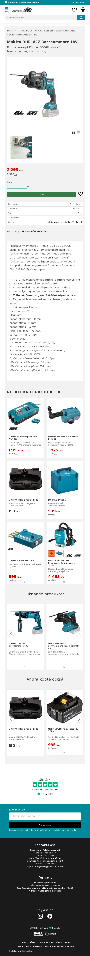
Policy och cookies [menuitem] (30, 946)
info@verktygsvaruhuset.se (49, 866)
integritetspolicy (69, 830)
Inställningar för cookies (21, 951)
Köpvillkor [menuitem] (63, 942)
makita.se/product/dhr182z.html (64, 222)
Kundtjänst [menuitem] (29, 942)
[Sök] (81, 17)
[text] (45, 170)
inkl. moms (80, 2)
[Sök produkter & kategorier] (45, 17)
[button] (8, 9)
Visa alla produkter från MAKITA (27, 231)
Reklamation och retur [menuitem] (59, 946)
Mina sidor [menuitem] (46, 942)
